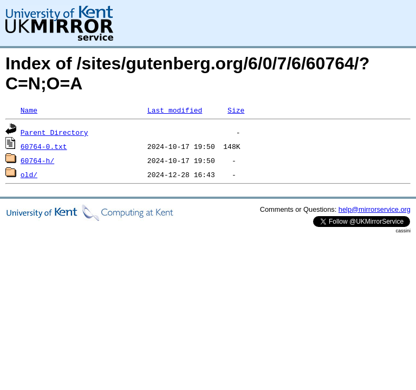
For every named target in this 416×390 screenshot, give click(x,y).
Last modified (174, 110)
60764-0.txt (44, 146)
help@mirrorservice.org (375, 209)
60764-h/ (37, 160)
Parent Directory (54, 132)
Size (235, 110)
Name (29, 110)
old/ (29, 174)
